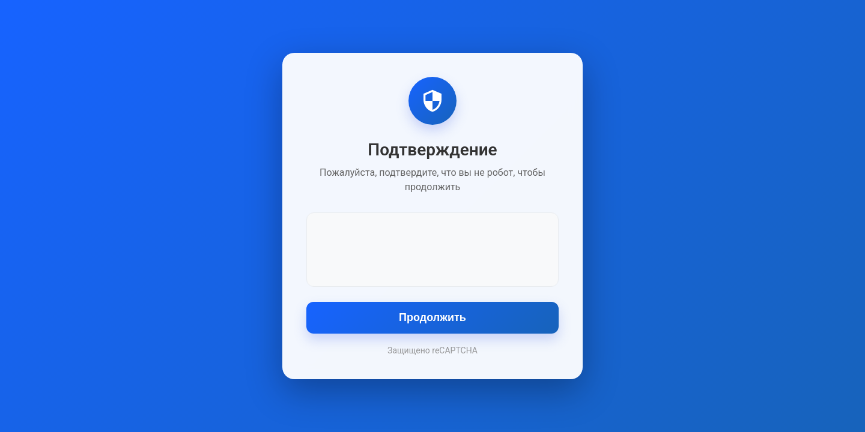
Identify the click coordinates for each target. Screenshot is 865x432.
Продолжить (432, 317)
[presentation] (432, 248)
